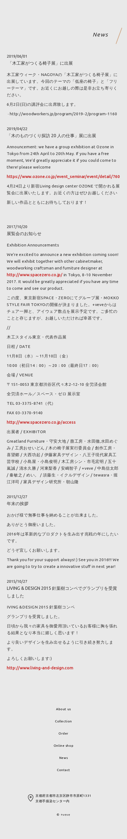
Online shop (63, 745)
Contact (63, 770)
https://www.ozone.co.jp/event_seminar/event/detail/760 (63, 176)
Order (63, 733)
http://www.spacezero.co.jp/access (41, 422)
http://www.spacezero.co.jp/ (35, 274)
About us (63, 709)
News (63, 757)
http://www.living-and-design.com (40, 668)
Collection (63, 721)
